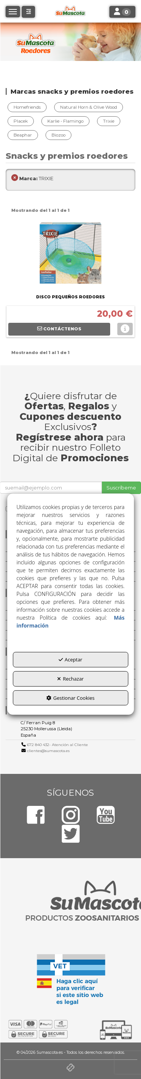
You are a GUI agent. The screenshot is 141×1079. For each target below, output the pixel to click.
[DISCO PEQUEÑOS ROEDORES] (70, 254)
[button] (28, 12)
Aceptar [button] (70, 659)
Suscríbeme (121, 488)
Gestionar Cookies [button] (70, 697)
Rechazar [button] (70, 678)
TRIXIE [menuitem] (32, 178)
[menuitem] (28, 107)
